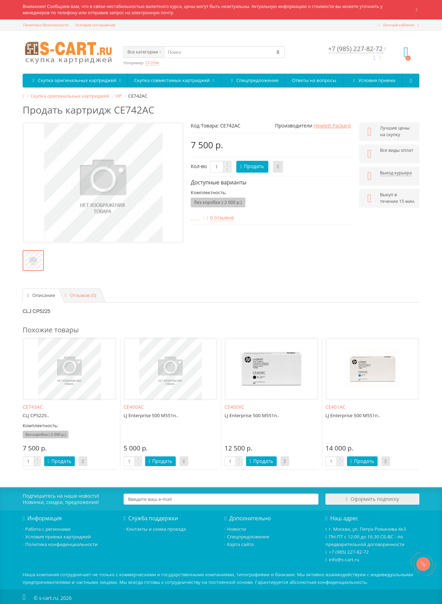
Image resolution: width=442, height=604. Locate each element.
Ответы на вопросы (314, 80)
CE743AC (33, 407)
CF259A (152, 62)
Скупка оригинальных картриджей (75, 80)
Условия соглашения (95, 24)
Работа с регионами (46, 529)
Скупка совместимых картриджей (174, 80)
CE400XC (234, 407)
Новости (235, 529)
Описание (41, 295)
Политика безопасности (46, 24)
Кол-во (199, 166)
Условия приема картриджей (57, 536)
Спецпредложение (253, 80)
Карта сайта (239, 544)
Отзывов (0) (80, 295)
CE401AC (335, 407)
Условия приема (373, 80)
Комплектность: (209, 192)
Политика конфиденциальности (60, 544)
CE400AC (134, 407)
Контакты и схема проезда (155, 529)
